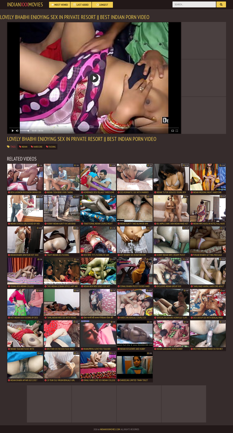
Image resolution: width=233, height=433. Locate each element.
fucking (51, 146)
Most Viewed (59, 4)
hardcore (36, 146)
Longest (102, 4)
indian (23, 146)
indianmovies (25, 4)
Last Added (81, 4)
